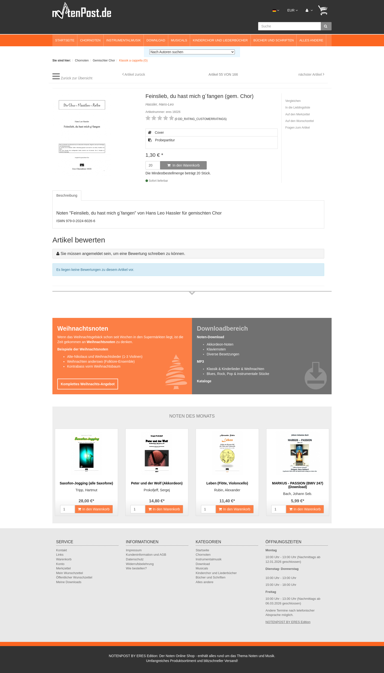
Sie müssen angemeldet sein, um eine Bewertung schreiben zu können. (122, 254)
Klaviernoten (216, 349)
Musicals (179, 40)
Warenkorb (64, 559)
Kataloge (204, 381)
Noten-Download (210, 337)
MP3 (200, 361)
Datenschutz (135, 559)
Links (59, 554)
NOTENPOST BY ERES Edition (288, 622)
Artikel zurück (134, 74)
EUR (292, 10)
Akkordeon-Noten (220, 344)
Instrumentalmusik (123, 40)
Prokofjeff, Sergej (157, 490)
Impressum (134, 550)
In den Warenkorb (183, 165)
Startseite (64, 40)
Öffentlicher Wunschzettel (74, 577)
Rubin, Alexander (227, 490)
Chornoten (90, 40)
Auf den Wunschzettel (299, 121)
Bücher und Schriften (273, 40)
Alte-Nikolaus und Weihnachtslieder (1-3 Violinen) (105, 357)
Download (155, 40)
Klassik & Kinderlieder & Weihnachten (235, 369)
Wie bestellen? (136, 568)
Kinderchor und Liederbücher (220, 40)
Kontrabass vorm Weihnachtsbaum (93, 366)
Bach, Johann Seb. (297, 494)
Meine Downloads (68, 582)
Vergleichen (293, 101)
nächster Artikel (310, 74)
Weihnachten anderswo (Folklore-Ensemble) (101, 361)
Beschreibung (66, 195)
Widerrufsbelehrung (140, 564)
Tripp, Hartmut (86, 490)
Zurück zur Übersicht (76, 78)
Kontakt (61, 550)
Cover (156, 132)
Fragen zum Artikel (297, 127)
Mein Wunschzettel (69, 573)
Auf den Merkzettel (297, 114)
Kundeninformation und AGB (146, 554)
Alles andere (311, 40)
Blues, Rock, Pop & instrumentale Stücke (238, 374)
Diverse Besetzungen (223, 354)
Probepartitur (161, 140)
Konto (60, 564)
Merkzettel (63, 568)
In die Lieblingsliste (297, 107)
